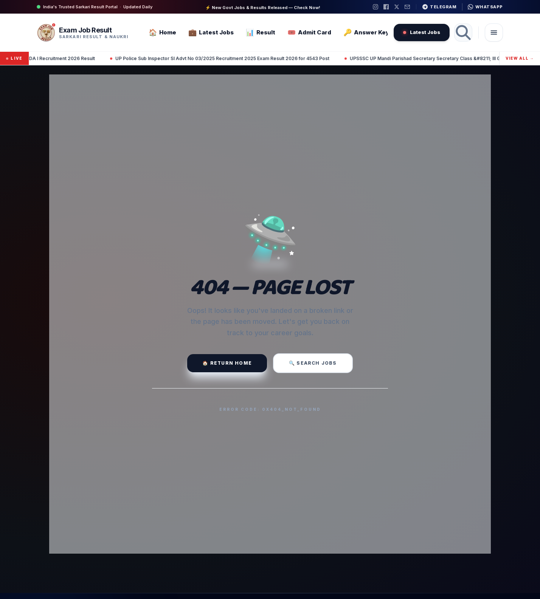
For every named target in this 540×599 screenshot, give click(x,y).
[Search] (463, 32)
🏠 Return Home (227, 363)
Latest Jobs (421, 32)
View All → (520, 58)
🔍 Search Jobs (313, 363)
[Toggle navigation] (494, 32)
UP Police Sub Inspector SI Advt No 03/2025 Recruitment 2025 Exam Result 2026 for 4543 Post (237, 58)
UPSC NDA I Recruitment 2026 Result (68, 58)
